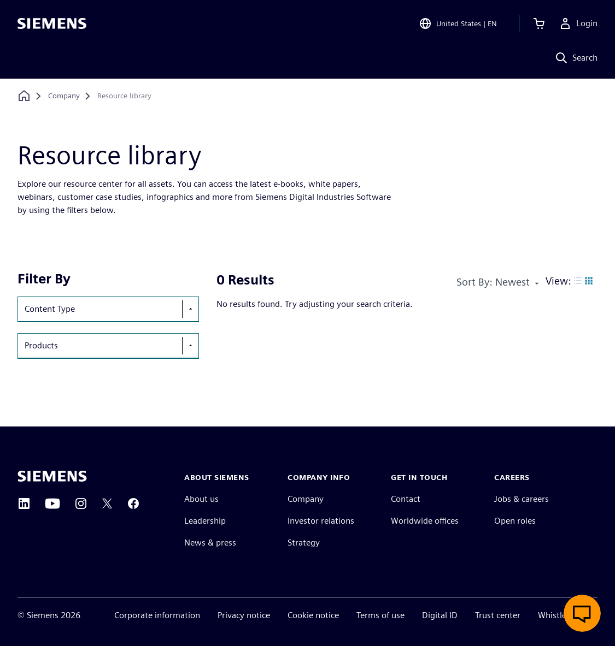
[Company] (64, 96)
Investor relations (321, 520)
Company (306, 499)
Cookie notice (313, 615)
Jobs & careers (521, 499)
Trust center (497, 615)
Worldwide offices (425, 520)
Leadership (205, 520)
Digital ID (440, 615)
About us (201, 499)
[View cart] (539, 24)
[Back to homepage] (24, 96)
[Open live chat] (582, 613)
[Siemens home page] (52, 476)
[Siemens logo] (51, 24)
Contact (405, 499)
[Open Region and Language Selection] (457, 24)
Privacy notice (244, 615)
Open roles (515, 520)
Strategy (304, 542)
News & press (210, 542)
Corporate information (157, 615)
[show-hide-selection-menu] (190, 309)
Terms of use (380, 615)
